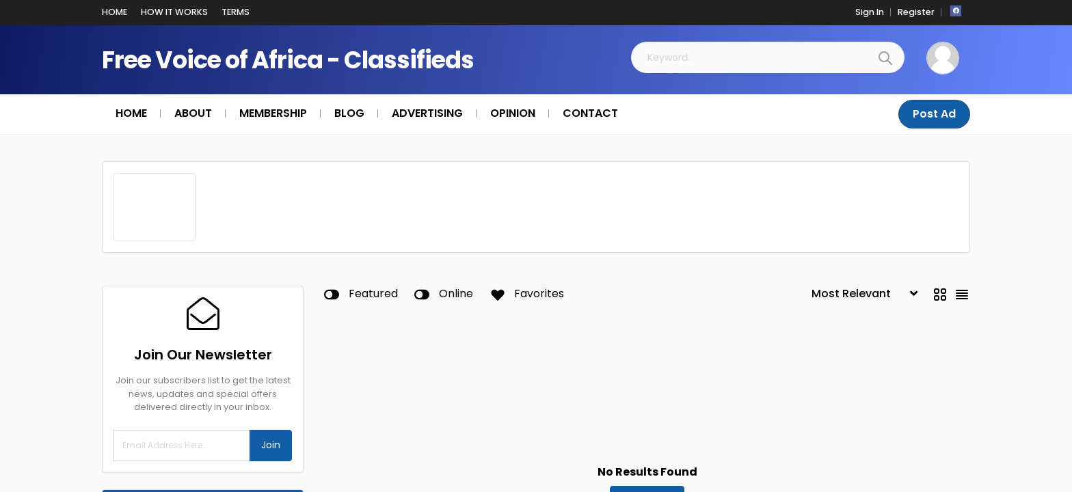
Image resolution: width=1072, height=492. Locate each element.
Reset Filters (647, 389)
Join (270, 337)
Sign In (869, 12)
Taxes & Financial (206, 484)
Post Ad (934, 114)
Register (916, 12)
